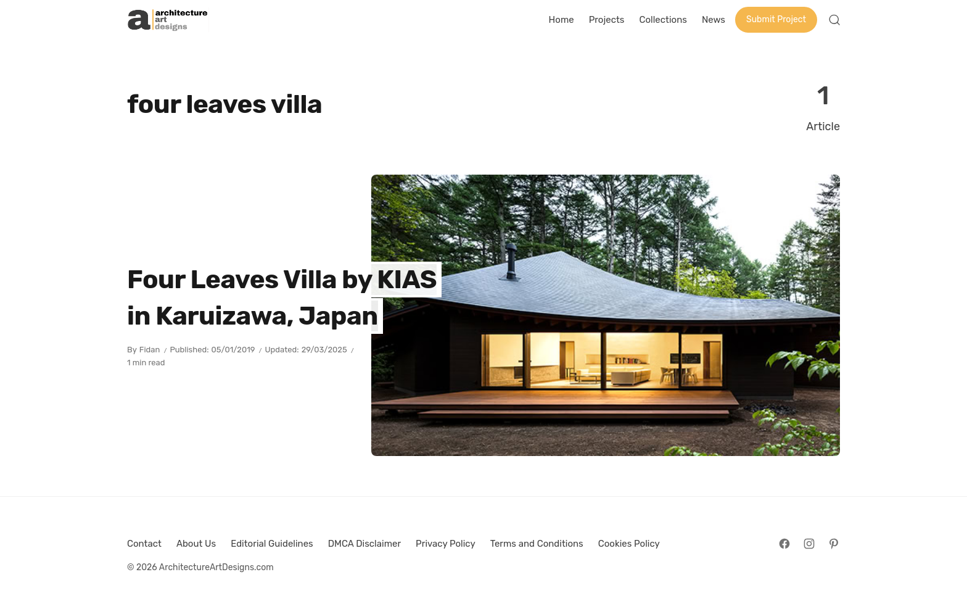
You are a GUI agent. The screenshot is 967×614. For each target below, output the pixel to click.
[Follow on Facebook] (784, 544)
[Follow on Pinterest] (834, 544)
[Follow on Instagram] (809, 544)
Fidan (149, 349)
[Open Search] (834, 19)
